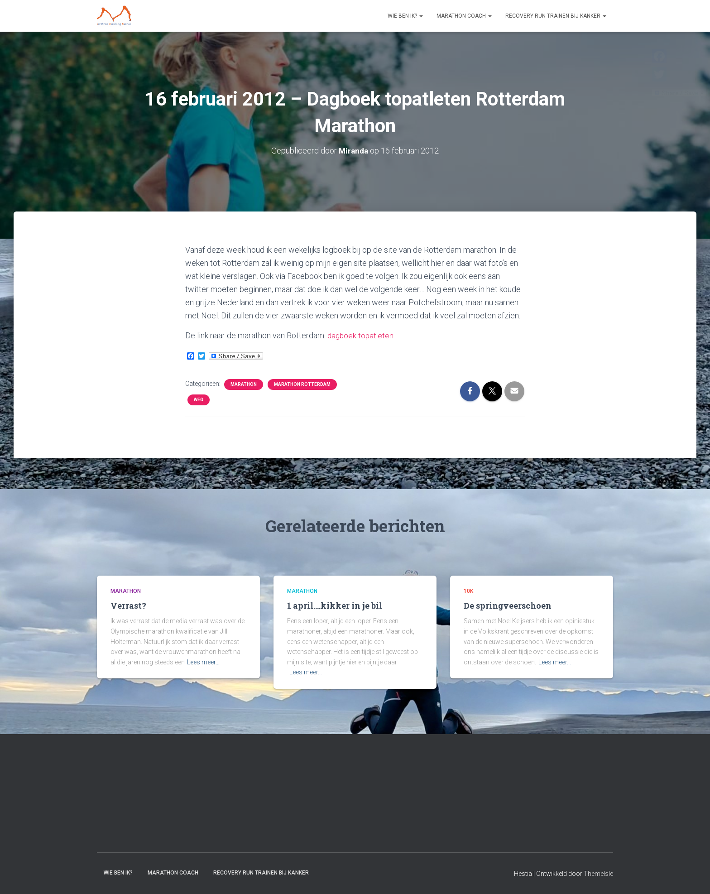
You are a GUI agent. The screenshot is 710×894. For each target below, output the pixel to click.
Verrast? (128, 605)
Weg (198, 399)
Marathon (243, 384)
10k (468, 591)
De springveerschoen (508, 605)
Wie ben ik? (405, 16)
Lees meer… (203, 662)
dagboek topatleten (361, 335)
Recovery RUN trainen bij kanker (555, 16)
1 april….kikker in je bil (334, 605)
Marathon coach (464, 16)
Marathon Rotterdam (302, 384)
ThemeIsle (598, 873)
